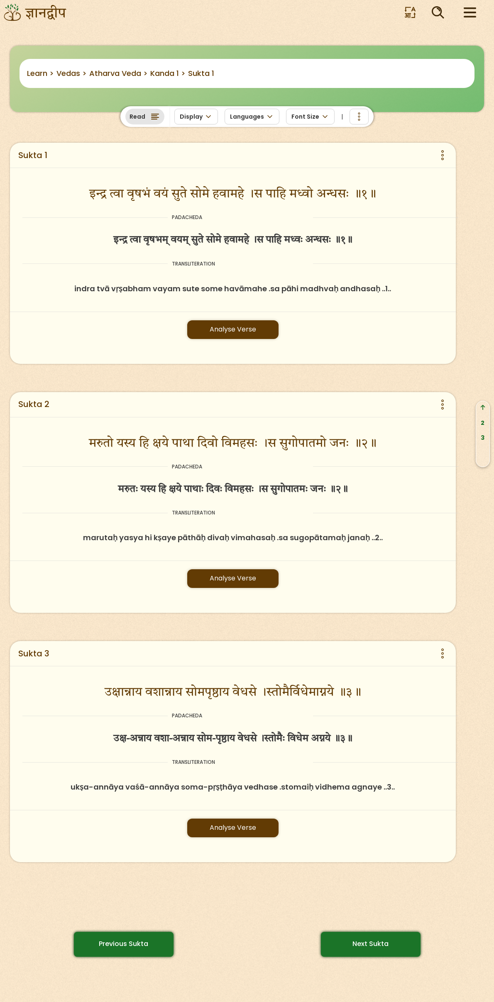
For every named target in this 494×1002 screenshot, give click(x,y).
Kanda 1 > (168, 73)
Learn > (40, 73)
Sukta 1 (201, 73)
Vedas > (71, 73)
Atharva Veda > (118, 73)
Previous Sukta (123, 943)
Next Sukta (370, 943)
